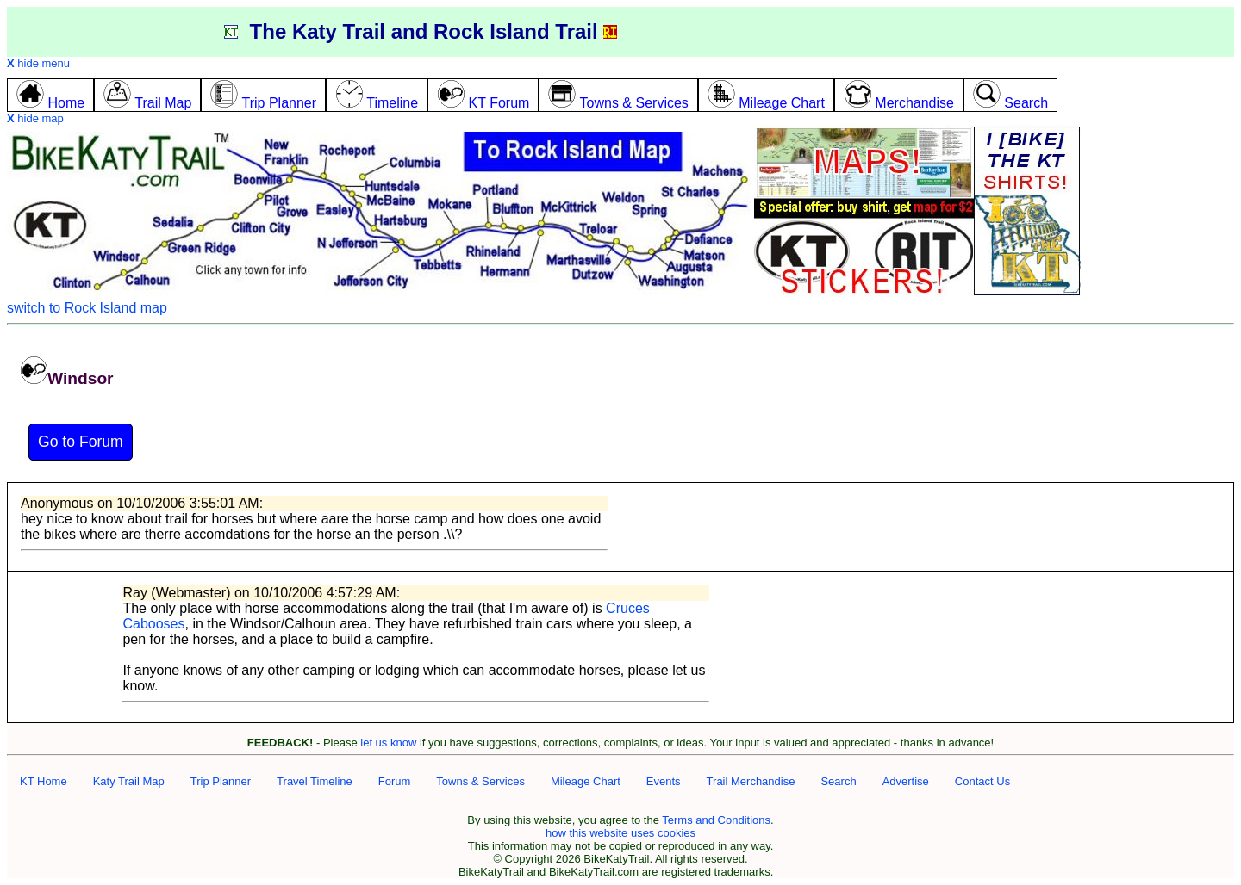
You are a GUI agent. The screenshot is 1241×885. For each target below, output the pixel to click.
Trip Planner (220, 781)
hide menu (38, 63)
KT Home (43, 781)
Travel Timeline (314, 781)
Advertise (905, 781)
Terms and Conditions (716, 820)
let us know (388, 742)
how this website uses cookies (620, 832)
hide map (35, 118)
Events (663, 781)
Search (838, 781)
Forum (394, 781)
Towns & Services (480, 781)
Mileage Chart (585, 781)
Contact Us (982, 781)
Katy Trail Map (129, 781)
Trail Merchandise (751, 781)
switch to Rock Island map (87, 307)
